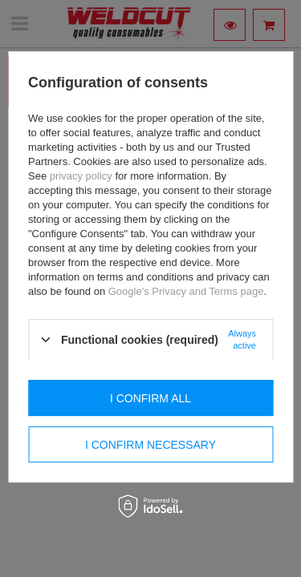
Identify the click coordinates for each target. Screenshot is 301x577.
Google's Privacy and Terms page (186, 291)
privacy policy (81, 176)
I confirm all (150, 398)
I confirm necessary (150, 444)
